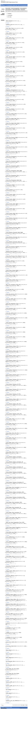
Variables (3, 20)
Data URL (2, 11)
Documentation (4, 708)
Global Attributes (2, 14)
